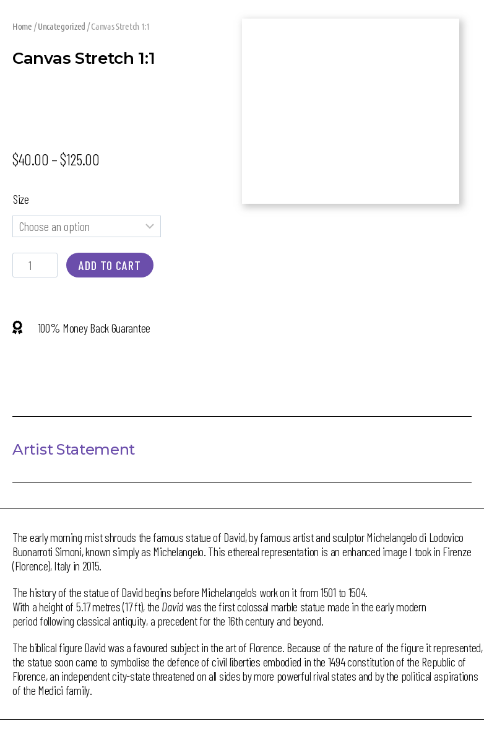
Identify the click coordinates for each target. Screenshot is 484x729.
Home (22, 26)
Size (21, 198)
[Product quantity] (35, 265)
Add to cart (110, 265)
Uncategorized (61, 26)
